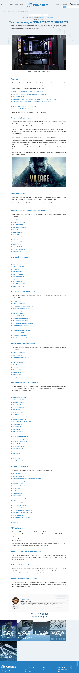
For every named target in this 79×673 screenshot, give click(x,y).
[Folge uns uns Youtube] (6, 671)
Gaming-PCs (65, 4)
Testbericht (3, 11)
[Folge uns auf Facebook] (9, 671)
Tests (6, 4)
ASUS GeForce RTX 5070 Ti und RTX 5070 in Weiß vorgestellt (58, 634)
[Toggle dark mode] (64, 7)
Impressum (45, 671)
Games (21, 4)
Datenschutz (46, 669)
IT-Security (58, 4)
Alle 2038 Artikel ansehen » (26, 601)
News (2, 4)
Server (16, 4)
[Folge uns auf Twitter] (2, 671)
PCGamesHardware (47, 667)
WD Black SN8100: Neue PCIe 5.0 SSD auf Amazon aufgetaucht (41, 634)
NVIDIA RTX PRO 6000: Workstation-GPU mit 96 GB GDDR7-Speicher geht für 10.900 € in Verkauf (25, 635)
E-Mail (14, 604)
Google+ (14, 608)
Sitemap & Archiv (29, 671)
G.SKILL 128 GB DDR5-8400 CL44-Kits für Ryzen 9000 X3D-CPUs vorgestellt (8, 655)
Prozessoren (32, 15)
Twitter (14, 606)
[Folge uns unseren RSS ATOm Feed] (13, 671)
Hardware (11, 4)
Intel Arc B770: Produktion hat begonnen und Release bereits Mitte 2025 (8, 634)
